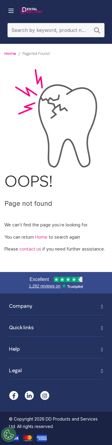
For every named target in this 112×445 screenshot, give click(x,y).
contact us (30, 249)
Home (10, 54)
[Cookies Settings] (8, 434)
